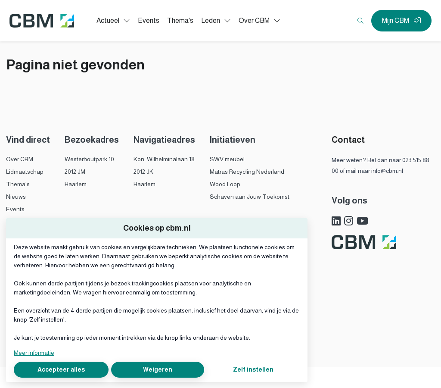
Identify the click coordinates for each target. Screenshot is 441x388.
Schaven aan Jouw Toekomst (249, 196)
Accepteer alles (61, 369)
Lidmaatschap (24, 171)
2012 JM (75, 171)
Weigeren (157, 369)
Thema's (18, 184)
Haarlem (76, 184)
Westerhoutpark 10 (89, 159)
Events (15, 209)
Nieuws (16, 196)
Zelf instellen (253, 369)
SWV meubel (227, 159)
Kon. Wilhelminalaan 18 (164, 159)
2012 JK (143, 171)
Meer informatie (34, 352)
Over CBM (19, 159)
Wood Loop (225, 184)
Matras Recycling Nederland (247, 171)
